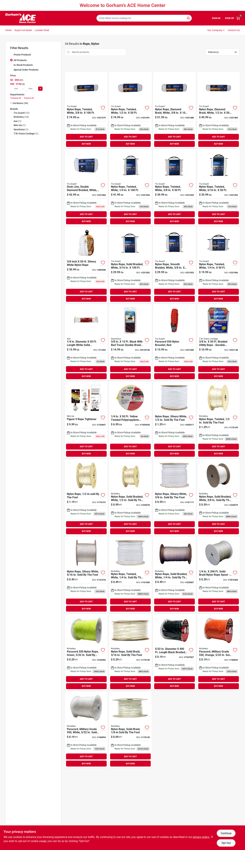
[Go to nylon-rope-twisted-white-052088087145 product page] (130, 110)
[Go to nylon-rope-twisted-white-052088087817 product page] (86, 110)
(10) (21, 117)
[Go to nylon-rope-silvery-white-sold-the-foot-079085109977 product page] (174, 497)
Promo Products (22, 54)
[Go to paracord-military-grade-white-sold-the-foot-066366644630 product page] (86, 730)
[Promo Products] (11, 54)
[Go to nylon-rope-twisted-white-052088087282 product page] (174, 187)
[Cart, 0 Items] (238, 18)
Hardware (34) (20, 103)
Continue (226, 833)
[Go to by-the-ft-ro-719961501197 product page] (174, 652)
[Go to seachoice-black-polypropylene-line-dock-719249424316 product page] (130, 342)
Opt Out (226, 843)
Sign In (216, 18)
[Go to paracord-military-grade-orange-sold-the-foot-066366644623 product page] (218, 652)
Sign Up (229, 18)
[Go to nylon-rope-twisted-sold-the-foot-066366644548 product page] (218, 420)
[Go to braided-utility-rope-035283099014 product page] (218, 342)
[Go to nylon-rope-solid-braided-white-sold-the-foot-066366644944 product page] (174, 575)
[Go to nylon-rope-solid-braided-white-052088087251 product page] (130, 265)
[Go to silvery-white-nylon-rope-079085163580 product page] (86, 265)
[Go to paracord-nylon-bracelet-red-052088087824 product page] (174, 342)
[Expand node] (11, 103)
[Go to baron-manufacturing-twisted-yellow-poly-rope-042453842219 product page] (130, 420)
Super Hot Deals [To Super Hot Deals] (23, 30)
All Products (20, 60)
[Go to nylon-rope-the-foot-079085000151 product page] (86, 497)
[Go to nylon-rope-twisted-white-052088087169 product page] (218, 187)
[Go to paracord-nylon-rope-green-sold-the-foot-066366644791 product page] (86, 652)
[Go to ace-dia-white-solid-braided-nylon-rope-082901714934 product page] (86, 342)
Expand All (29, 98)
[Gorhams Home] (20, 18)
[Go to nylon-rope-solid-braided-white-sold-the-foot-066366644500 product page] (130, 497)
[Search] (188, 18)
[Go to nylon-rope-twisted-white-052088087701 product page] (218, 265)
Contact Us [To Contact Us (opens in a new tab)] (234, 30)
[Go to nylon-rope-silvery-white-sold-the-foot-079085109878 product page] (86, 575)
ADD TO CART (86, 137)
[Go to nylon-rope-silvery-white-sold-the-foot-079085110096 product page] (174, 420)
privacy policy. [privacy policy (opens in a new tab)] (201, 837)
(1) (17, 121)
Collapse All (15, 98)
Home (8, 30)
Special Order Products (26, 70)
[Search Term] (144, 18)
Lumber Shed (42, 30)
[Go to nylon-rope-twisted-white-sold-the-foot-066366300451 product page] (130, 575)
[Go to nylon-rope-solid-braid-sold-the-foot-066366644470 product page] (130, 730)
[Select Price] (40, 89)
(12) (21, 112)
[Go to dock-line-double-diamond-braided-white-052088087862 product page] (86, 187)
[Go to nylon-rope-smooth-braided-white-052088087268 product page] (174, 265)
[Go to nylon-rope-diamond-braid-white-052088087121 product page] (218, 110)
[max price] (30, 89)
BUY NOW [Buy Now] (86, 144)
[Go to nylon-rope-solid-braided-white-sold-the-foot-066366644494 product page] (218, 497)
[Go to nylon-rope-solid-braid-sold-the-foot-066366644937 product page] (130, 652)
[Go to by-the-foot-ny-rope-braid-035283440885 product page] (218, 575)
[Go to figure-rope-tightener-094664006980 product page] (86, 420)
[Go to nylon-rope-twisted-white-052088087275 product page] (130, 187)
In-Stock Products (23, 65)
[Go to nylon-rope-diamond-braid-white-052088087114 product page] (174, 110)
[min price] (16, 89)
